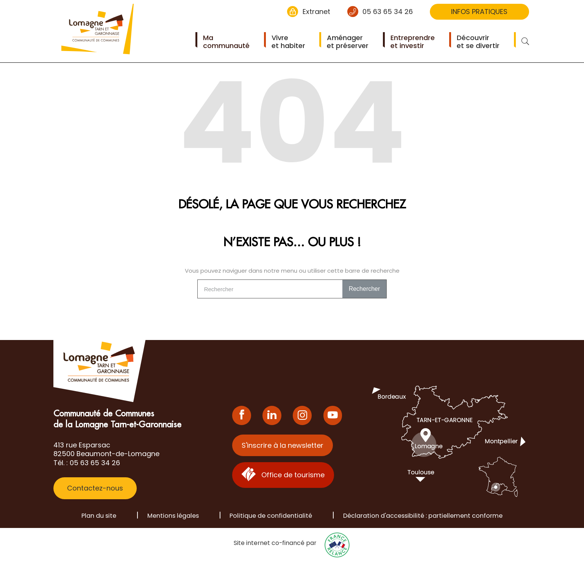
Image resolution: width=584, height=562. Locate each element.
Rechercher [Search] (364, 289)
